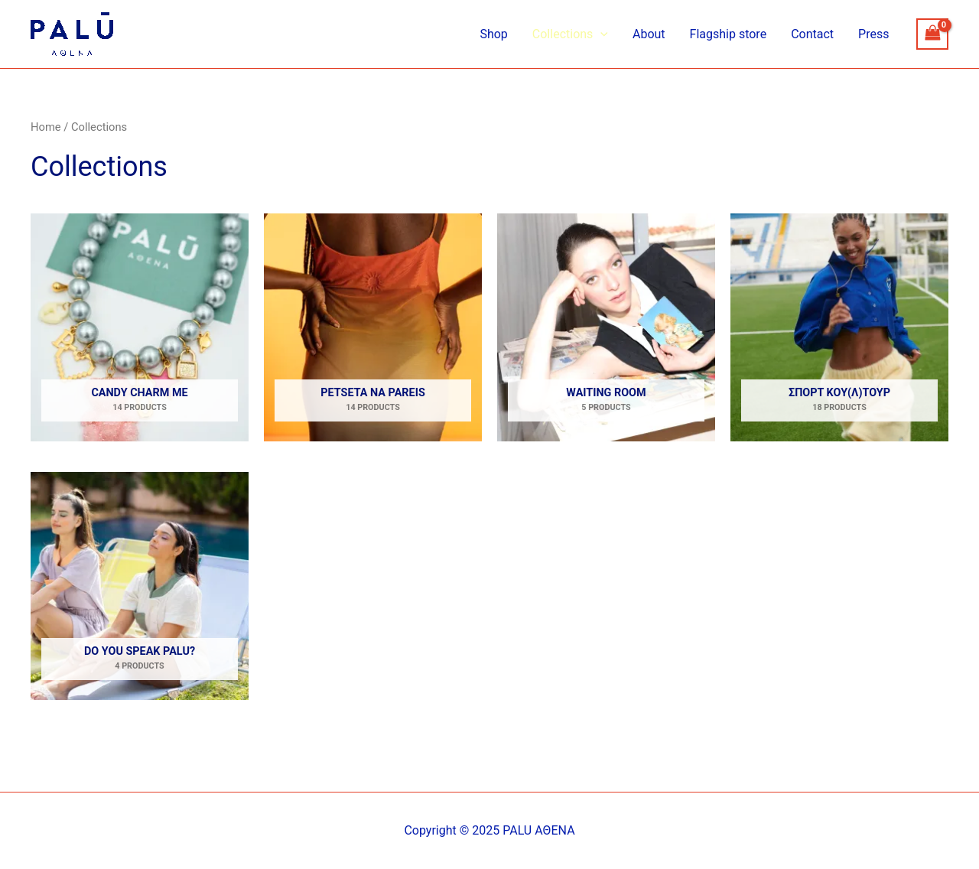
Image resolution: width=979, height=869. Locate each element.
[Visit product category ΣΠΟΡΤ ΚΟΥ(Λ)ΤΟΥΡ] (839, 327)
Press (873, 34)
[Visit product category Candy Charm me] (140, 327)
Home (46, 127)
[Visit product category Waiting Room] (606, 327)
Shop (493, 34)
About (649, 34)
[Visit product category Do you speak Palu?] (140, 586)
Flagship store (728, 34)
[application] (600, 34)
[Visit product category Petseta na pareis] (373, 327)
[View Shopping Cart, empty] (932, 34)
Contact (812, 34)
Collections (570, 34)
